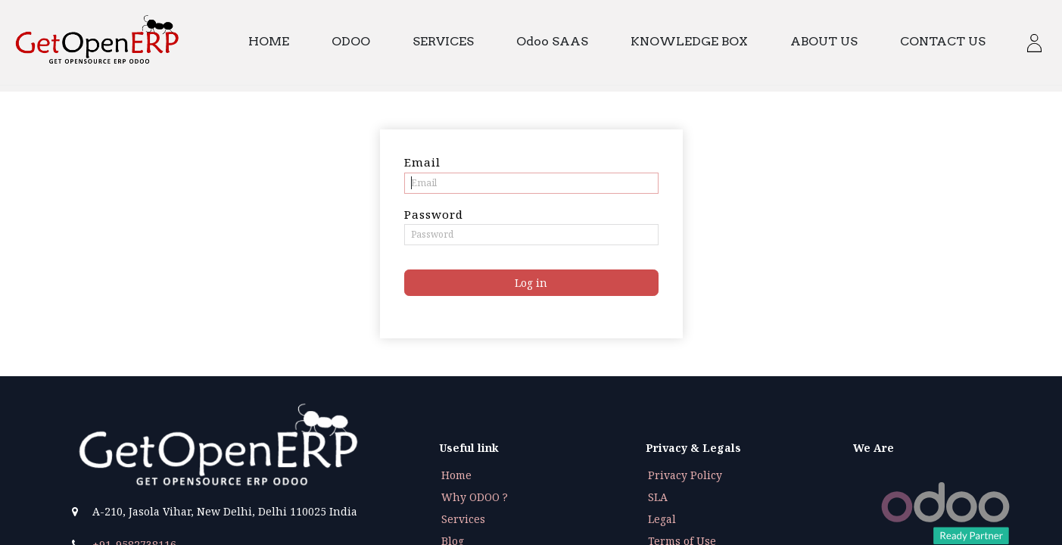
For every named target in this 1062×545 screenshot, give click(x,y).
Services (463, 519)
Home (456, 475)
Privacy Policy (685, 475)
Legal (662, 519)
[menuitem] (275, 42)
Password (433, 214)
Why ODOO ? (474, 497)
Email (422, 162)
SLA (658, 497)
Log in (531, 283)
